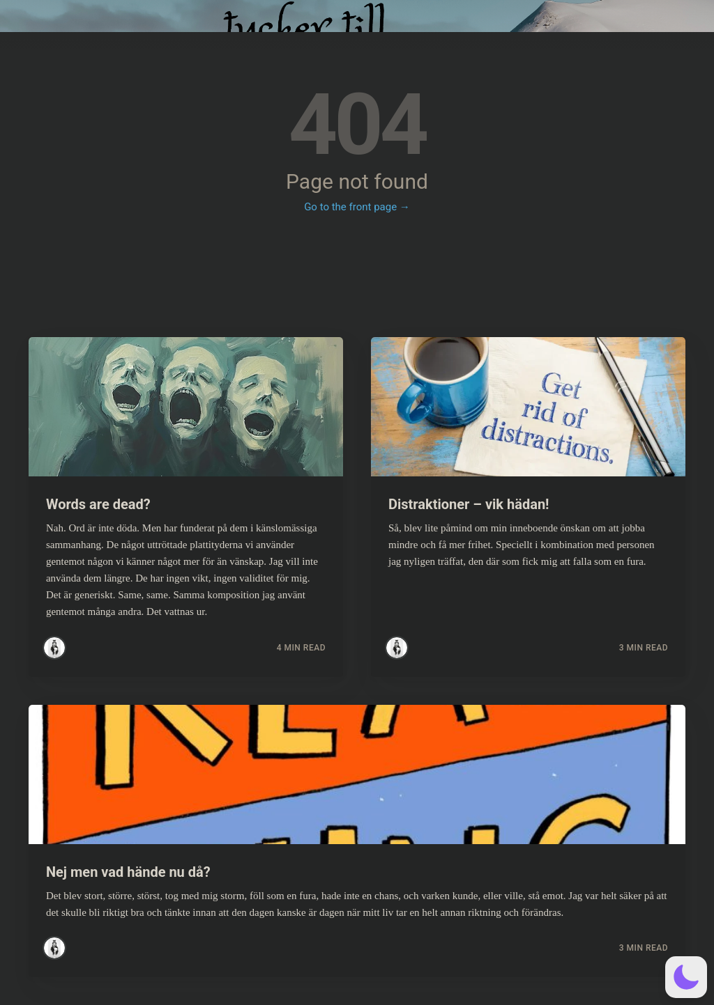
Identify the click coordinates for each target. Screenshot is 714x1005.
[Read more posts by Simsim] (54, 648)
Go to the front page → (357, 207)
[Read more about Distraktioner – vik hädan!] (528, 406)
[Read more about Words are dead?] (186, 406)
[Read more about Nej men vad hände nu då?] (357, 774)
